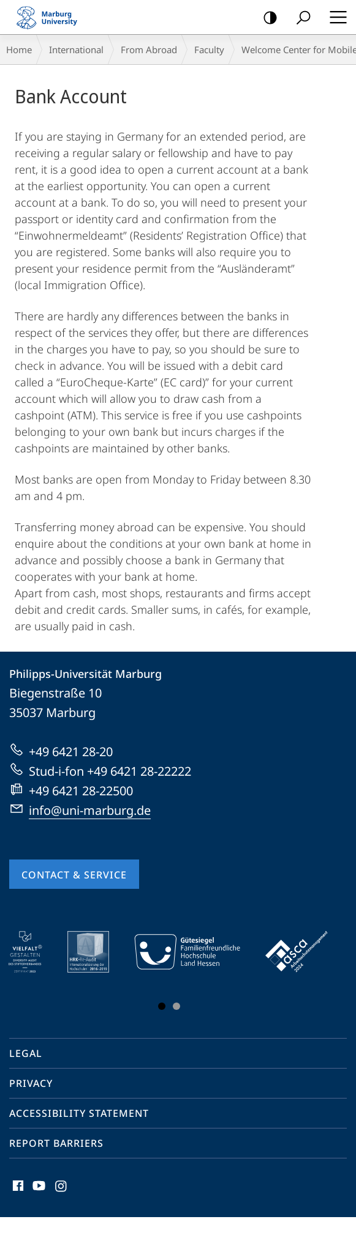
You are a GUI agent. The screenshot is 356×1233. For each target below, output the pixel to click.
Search (299, 18)
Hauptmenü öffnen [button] (334, 17)
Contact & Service (74, 875)
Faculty (209, 49)
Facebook (17, 1188)
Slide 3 (176, 1006)
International (76, 49)
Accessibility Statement (79, 1113)
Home (19, 49)
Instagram (61, 1188)
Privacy (31, 1083)
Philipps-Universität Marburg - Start (52, 17)
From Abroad (149, 49)
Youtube (37, 1188)
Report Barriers (56, 1143)
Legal (25, 1053)
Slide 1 (161, 1006)
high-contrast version (266, 18)
